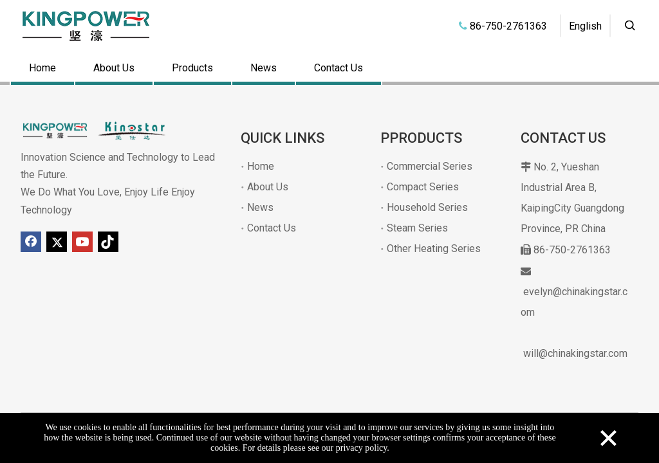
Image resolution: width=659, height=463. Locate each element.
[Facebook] (31, 242)
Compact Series (423, 187)
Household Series (427, 207)
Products (192, 68)
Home (42, 68)
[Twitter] (56, 242)
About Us (114, 68)
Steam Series (417, 228)
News (263, 68)
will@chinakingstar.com (575, 353)
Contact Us (338, 68)
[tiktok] (108, 242)
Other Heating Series (434, 248)
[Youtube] (82, 242)
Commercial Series (429, 166)
